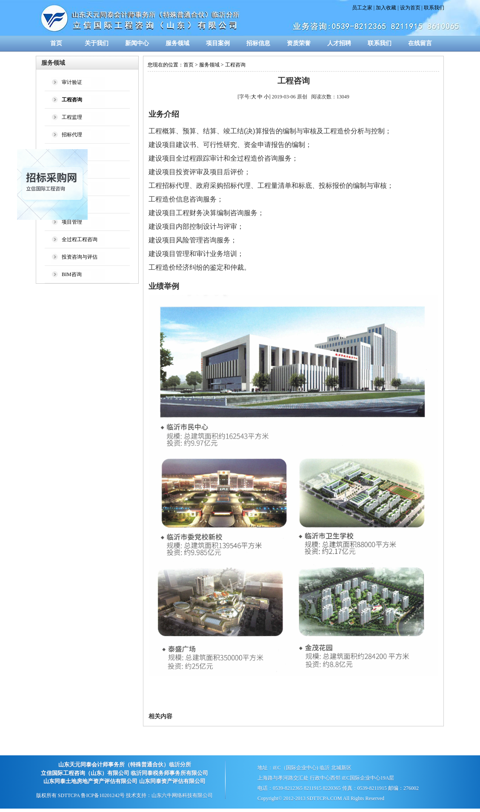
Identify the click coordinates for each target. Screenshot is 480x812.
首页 (56, 43)
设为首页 (410, 8)
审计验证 (72, 82)
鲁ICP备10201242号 (103, 795)
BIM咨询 (72, 274)
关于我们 (97, 43)
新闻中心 (137, 43)
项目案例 (218, 43)
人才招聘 (339, 43)
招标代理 (72, 135)
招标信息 (258, 43)
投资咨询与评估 (79, 257)
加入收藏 (386, 8)
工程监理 (72, 117)
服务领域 (177, 43)
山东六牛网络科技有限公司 (182, 795)
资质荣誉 (299, 43)
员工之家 (362, 8)
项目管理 (72, 222)
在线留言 (420, 43)
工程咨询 (235, 65)
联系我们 (434, 8)
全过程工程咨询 (79, 239)
